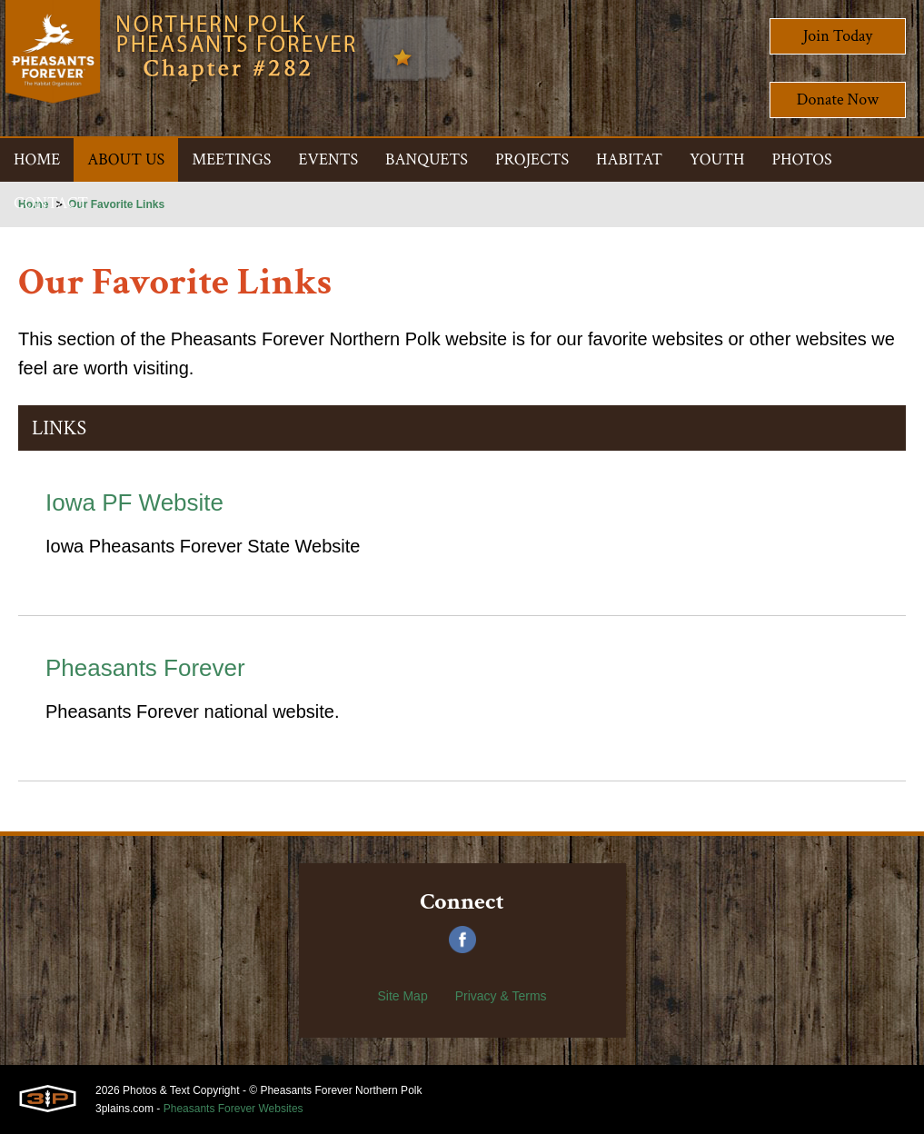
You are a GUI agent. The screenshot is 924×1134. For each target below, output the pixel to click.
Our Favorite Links (116, 204)
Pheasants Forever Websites (233, 1108)
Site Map (402, 996)
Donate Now (838, 99)
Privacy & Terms (501, 996)
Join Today (838, 35)
